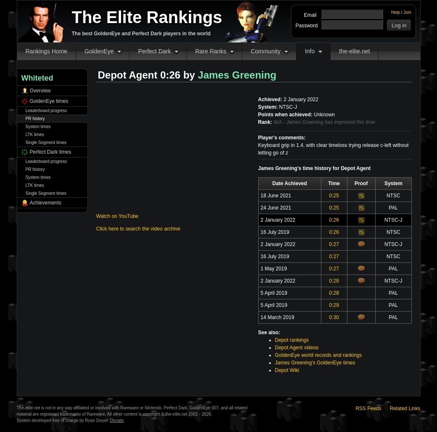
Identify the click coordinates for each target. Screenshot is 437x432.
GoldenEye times (49, 101)
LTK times (35, 134)
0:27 (334, 244)
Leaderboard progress (46, 110)
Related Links (405, 408)
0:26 (334, 220)
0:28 (334, 281)
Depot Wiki (287, 370)
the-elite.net (354, 51)
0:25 (334, 196)
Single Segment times (46, 142)
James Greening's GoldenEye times (315, 363)
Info (310, 51)
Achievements (45, 203)
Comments (361, 244)
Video (361, 196)
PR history (35, 118)
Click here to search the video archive (138, 229)
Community (266, 51)
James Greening (237, 75)
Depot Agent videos (297, 348)
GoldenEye (99, 51)
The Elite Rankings (147, 17)
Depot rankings (292, 340)
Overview (40, 91)
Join (407, 12)
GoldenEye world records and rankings (318, 355)
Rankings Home (47, 51)
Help (395, 12)
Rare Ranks (210, 51)
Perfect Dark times (51, 152)
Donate (117, 420)
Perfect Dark (154, 51)
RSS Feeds (368, 408)
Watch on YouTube (117, 216)
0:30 (334, 317)
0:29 (334, 305)
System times (38, 126)
